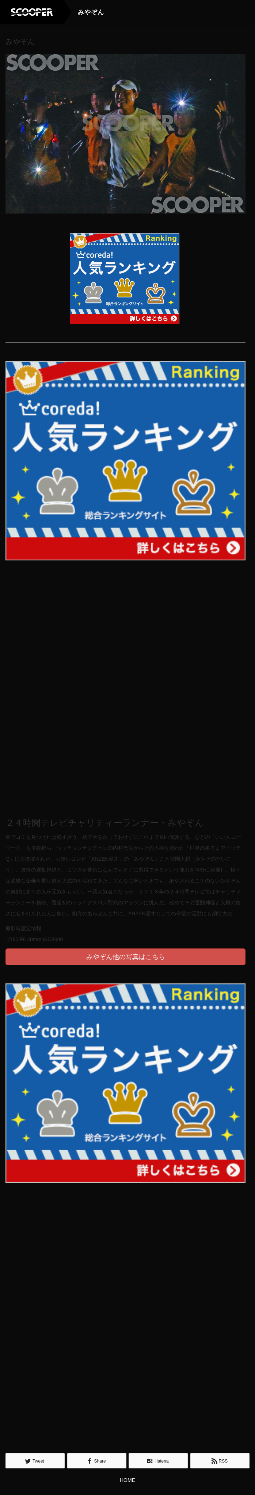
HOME (127, 1480)
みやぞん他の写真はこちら (125, 956)
